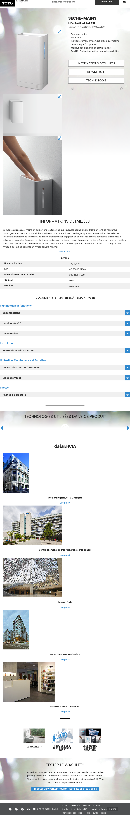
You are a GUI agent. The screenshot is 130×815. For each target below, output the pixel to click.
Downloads (96, 72)
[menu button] (127, 2)
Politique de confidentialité (74, 809)
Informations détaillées (96, 63)
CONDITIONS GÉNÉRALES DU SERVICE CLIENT (81, 805)
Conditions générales (72, 813)
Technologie (96, 80)
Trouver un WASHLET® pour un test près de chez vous (64, 788)
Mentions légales (99, 809)
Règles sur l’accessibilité (97, 813)
